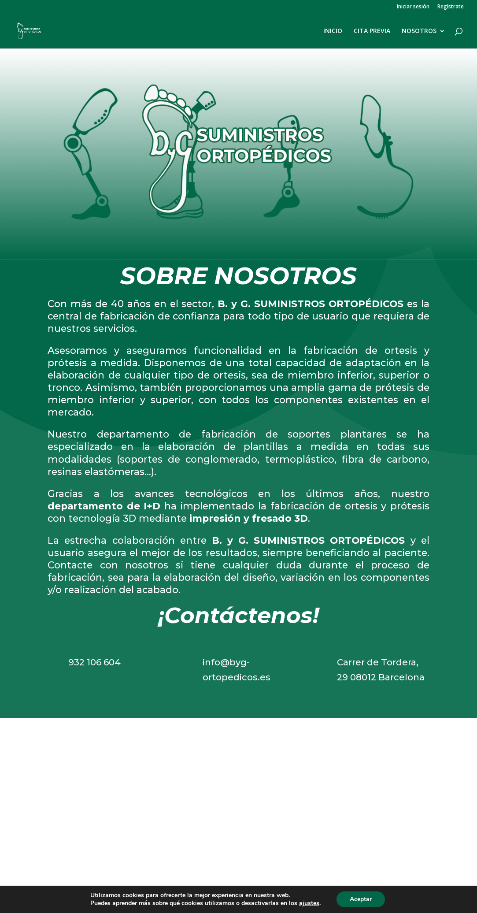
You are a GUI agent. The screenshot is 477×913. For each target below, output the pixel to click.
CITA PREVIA (372, 31)
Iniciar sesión (413, 7)
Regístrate (450, 7)
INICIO (332, 31)
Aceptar (361, 899)
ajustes (309, 903)
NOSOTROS (419, 31)
